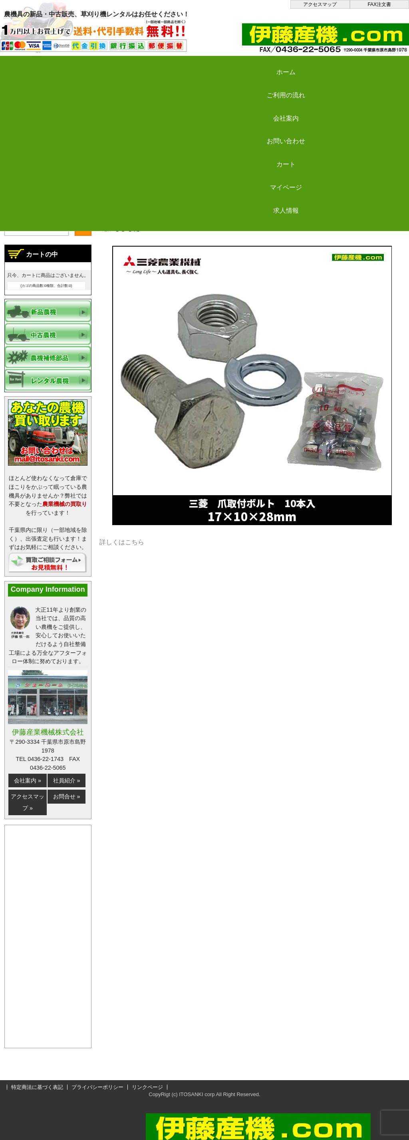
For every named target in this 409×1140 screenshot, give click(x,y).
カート (324, 65)
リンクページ (147, 1087)
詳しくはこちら (121, 542)
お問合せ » (66, 796)
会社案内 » (27, 780)
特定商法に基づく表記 (37, 1087)
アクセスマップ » (27, 802)
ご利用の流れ (108, 65)
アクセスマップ (320, 4)
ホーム (36, 65)
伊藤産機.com (121, 203)
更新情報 (165, 203)
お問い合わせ (252, 65)
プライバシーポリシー (97, 1087)
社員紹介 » (66, 780)
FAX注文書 (379, 4)
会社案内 (180, 65)
